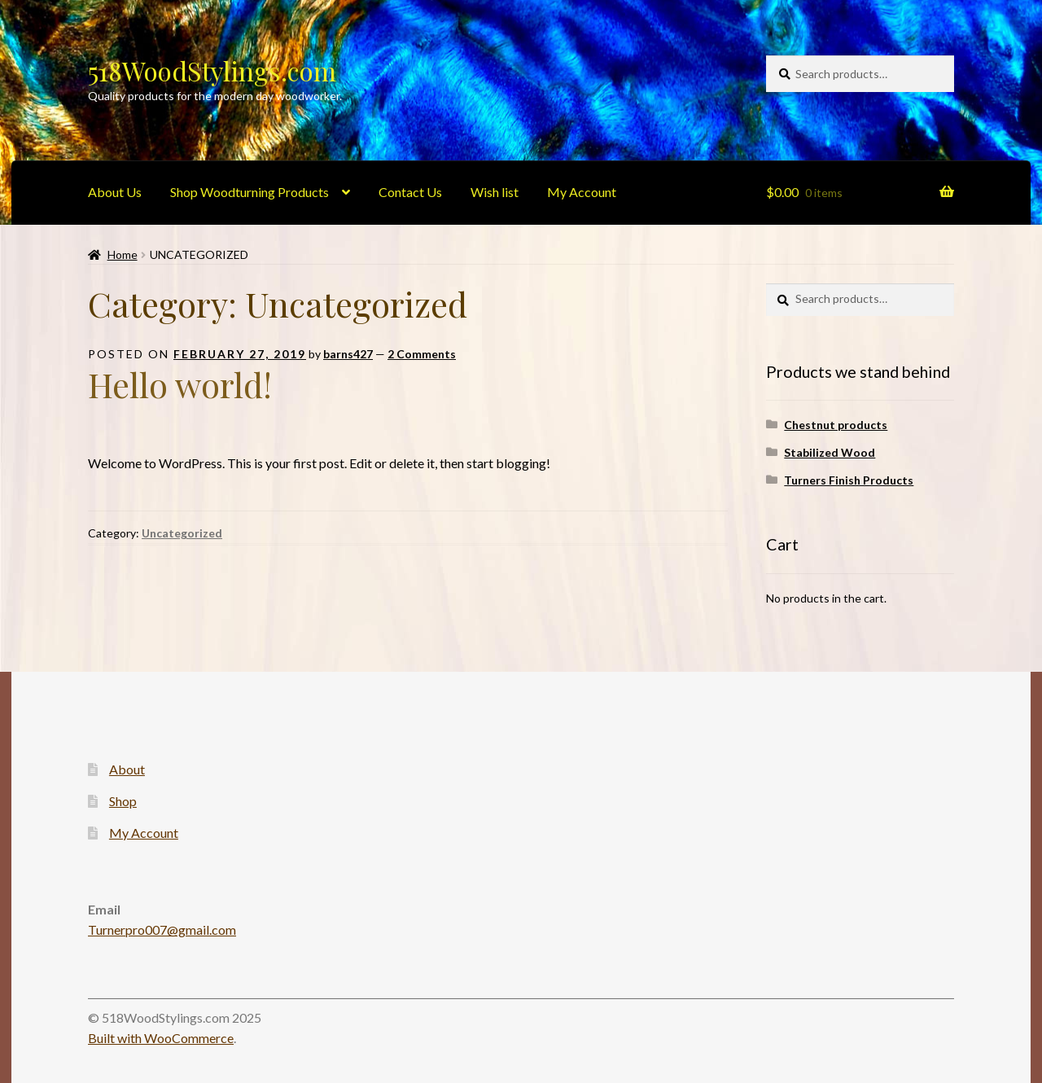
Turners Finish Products (848, 480)
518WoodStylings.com (212, 70)
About (127, 769)
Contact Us (410, 192)
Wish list (495, 192)
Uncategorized (182, 533)
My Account (581, 192)
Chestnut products (835, 425)
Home (122, 254)
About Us (115, 192)
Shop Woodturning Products (249, 192)
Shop (123, 801)
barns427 (348, 354)
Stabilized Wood (829, 452)
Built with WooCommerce (161, 1038)
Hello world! (180, 384)
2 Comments (421, 354)
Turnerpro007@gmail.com (162, 929)
